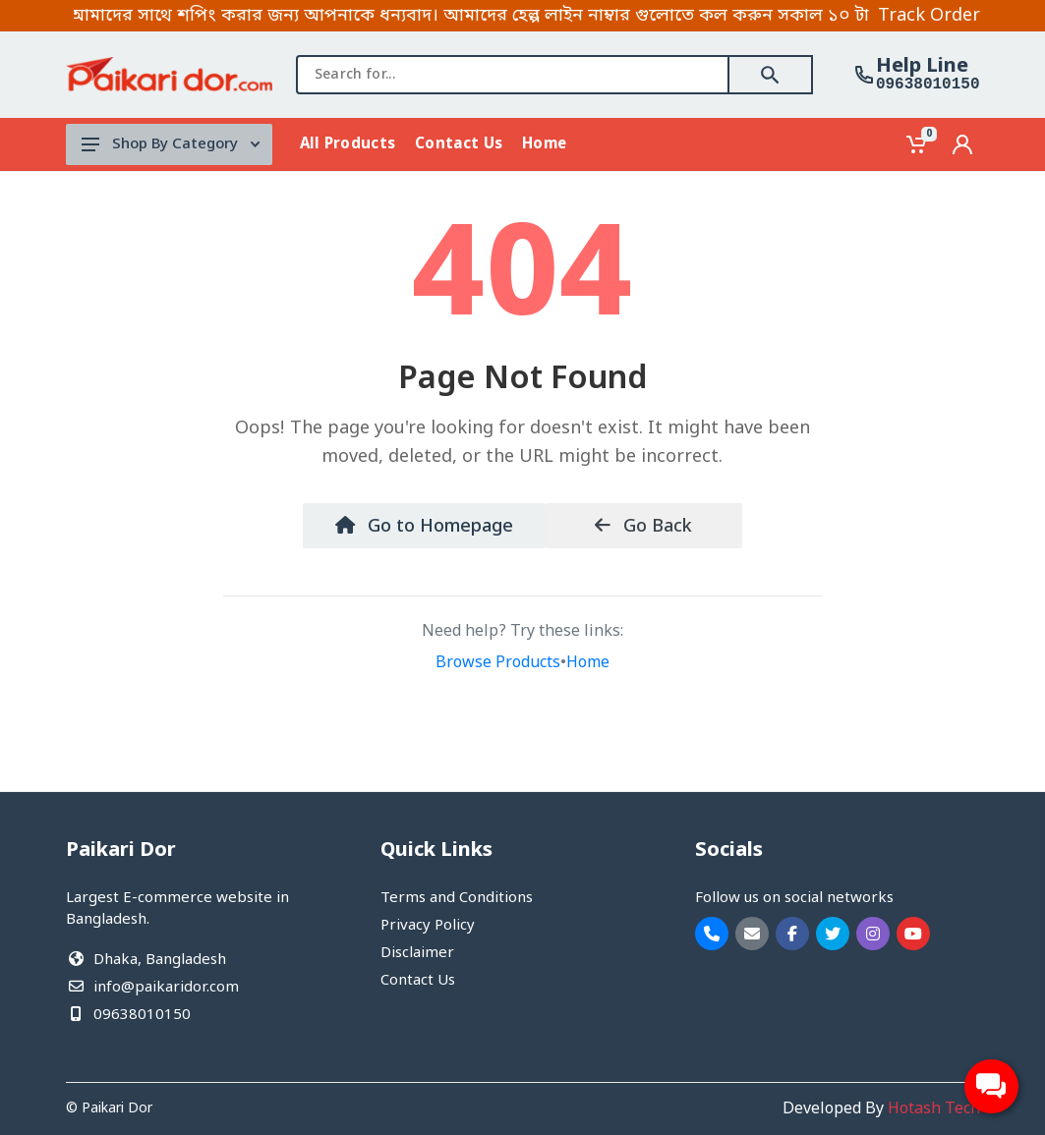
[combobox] (512, 74)
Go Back (643, 527)
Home (588, 663)
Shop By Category (171, 144)
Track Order (929, 16)
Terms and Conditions (456, 898)
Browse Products (497, 663)
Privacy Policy (427, 926)
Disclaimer (417, 953)
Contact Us (417, 981)
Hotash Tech (934, 1109)
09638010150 (928, 84)
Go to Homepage (424, 527)
